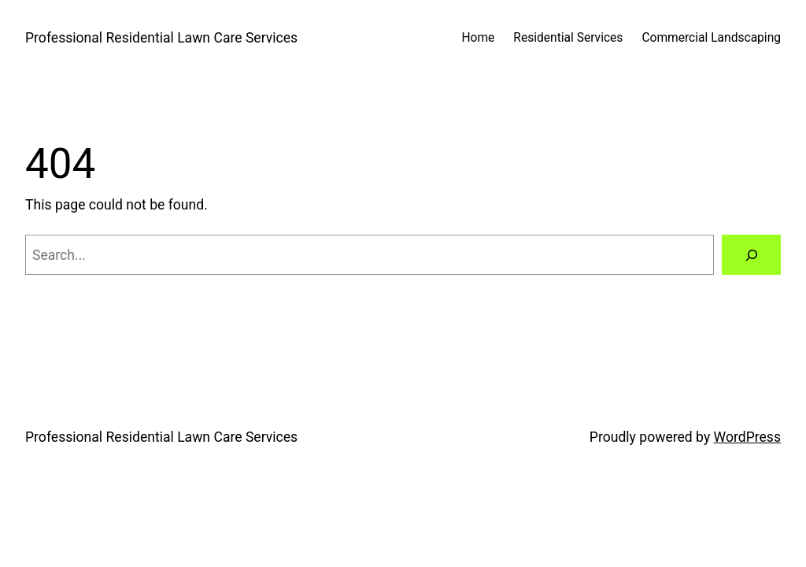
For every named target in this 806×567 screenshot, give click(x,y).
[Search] (751, 255)
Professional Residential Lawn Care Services (161, 38)
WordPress (747, 437)
